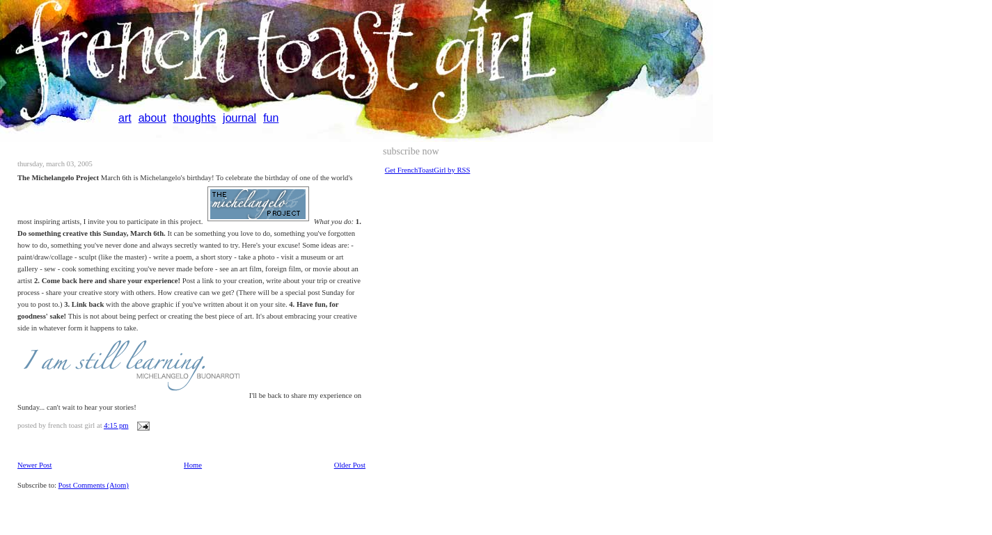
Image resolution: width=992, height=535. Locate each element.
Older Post (349, 465)
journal (239, 118)
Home (193, 465)
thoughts (194, 118)
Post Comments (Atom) (93, 485)
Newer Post (34, 465)
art (125, 118)
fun (270, 118)
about (152, 118)
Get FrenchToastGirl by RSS (428, 170)
